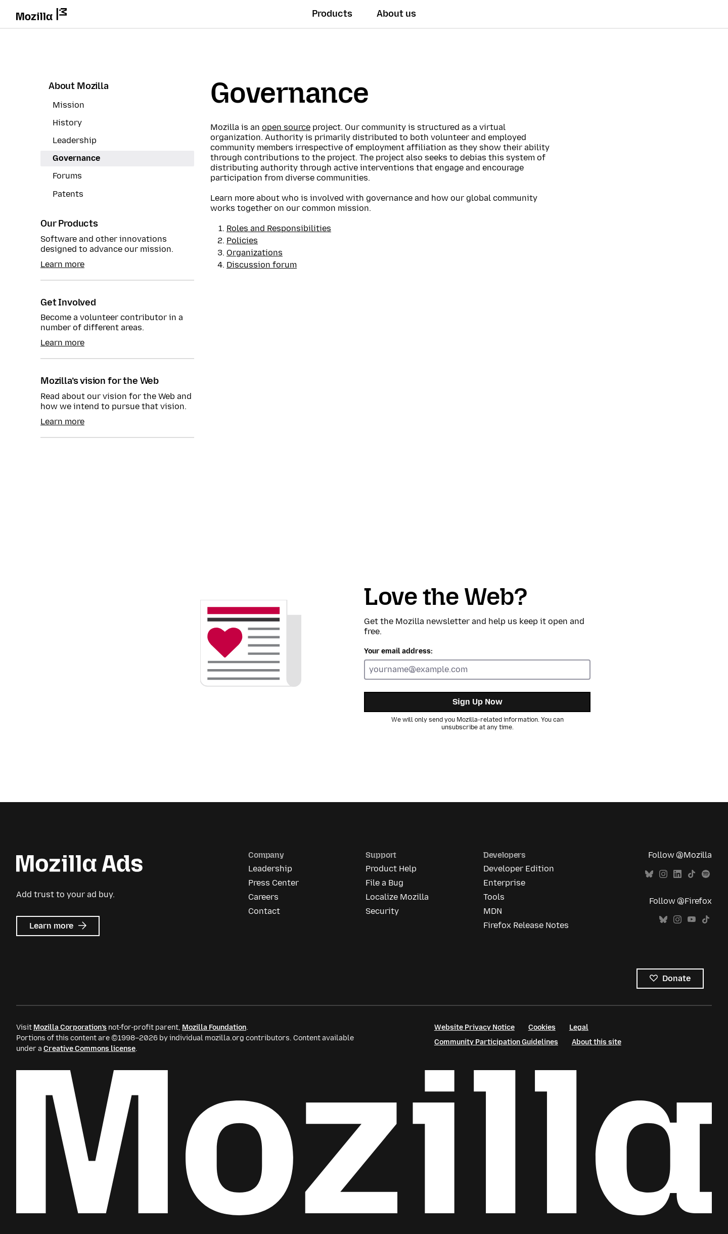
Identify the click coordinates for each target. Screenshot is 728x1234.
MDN (492, 911)
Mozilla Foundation (214, 1027)
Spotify (706, 874)
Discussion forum (261, 265)
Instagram (663, 874)
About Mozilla (79, 86)
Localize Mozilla (397, 897)
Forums (67, 176)
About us (396, 13)
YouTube (692, 919)
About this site (596, 1042)
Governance (76, 158)
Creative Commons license (89, 1048)
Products (332, 13)
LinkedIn (677, 874)
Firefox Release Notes (526, 925)
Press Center (273, 883)
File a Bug (384, 883)
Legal (578, 1027)
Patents (68, 194)
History (67, 122)
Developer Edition (518, 868)
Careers (263, 897)
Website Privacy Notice (474, 1027)
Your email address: (398, 651)
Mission (68, 105)
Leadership (75, 140)
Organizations (254, 252)
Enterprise (504, 883)
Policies (242, 240)
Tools (494, 897)
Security (382, 911)
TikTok (692, 874)
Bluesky (649, 874)
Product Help (391, 868)
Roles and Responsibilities (278, 228)
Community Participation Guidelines (496, 1042)
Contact (264, 911)
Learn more (62, 264)
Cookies (542, 1027)
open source (286, 127)
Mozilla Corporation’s (70, 1027)
